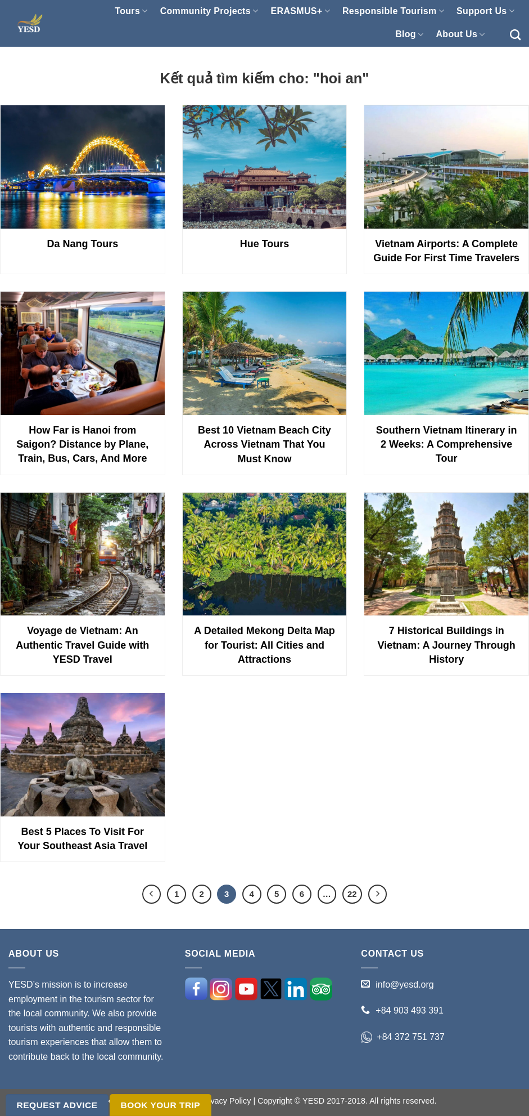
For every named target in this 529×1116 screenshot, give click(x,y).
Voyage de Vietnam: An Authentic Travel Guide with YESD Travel (82, 644)
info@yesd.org (404, 984)
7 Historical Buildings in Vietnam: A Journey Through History (446, 644)
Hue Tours (265, 243)
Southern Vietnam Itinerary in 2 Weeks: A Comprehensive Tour (446, 444)
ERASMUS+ (300, 11)
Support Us (485, 11)
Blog (409, 34)
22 (352, 894)
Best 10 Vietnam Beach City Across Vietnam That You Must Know (264, 444)
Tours (131, 11)
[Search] (515, 35)
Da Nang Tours (82, 243)
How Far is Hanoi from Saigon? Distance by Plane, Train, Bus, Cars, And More (82, 444)
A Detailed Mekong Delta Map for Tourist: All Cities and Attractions (264, 644)
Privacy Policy (226, 1100)
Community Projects (209, 11)
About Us (460, 34)
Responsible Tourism (393, 11)
